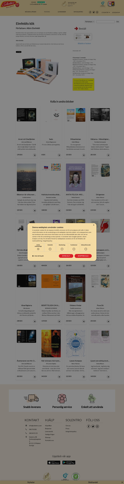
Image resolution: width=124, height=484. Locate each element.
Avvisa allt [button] (66, 256)
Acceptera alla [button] (83, 256)
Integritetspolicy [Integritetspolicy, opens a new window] (47, 241)
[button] (38, 256)
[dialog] (62, 242)
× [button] (93, 225)
